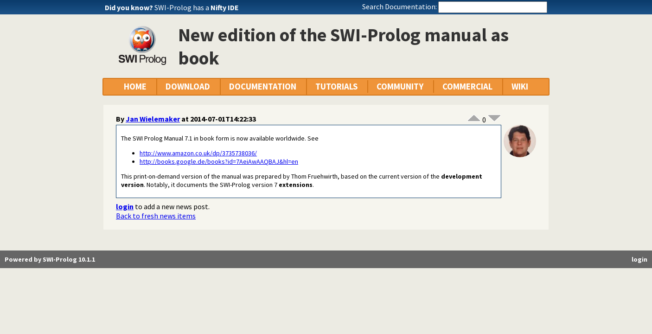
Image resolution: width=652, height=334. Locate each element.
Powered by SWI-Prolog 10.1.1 (50, 259)
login (125, 206)
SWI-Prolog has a (196, 7)
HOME (135, 86)
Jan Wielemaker (153, 118)
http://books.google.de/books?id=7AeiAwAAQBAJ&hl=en (219, 161)
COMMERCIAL (467, 86)
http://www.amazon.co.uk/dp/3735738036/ (198, 153)
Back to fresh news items (156, 215)
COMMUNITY (400, 86)
